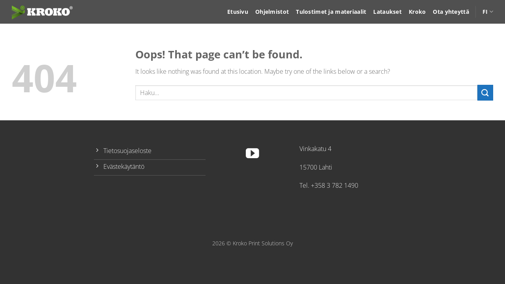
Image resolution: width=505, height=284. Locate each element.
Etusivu (237, 11)
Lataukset (387, 11)
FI (488, 12)
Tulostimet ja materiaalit (331, 11)
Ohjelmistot (272, 11)
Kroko (417, 11)
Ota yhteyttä (451, 11)
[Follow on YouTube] (252, 154)
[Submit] (485, 92)
